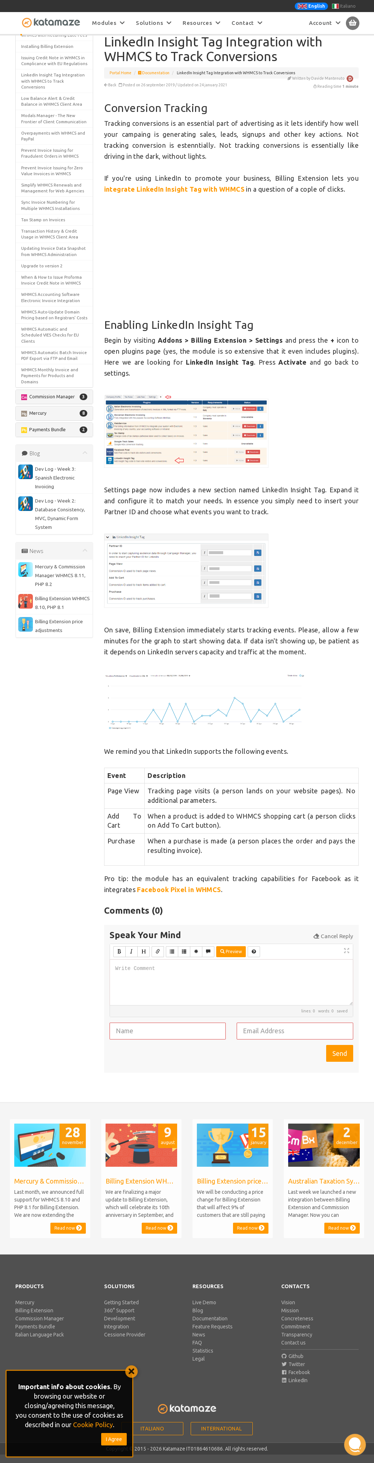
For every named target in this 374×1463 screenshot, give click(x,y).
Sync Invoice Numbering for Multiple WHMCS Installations (50, 584)
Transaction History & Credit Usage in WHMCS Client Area (49, 613)
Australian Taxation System (48, 147)
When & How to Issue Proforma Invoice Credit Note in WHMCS (51, 659)
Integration (116, 1335)
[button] (54, 101)
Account (325, 23)
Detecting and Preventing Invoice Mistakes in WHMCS (48, 324)
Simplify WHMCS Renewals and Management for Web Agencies (52, 566)
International (221, 1437)
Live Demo (204, 1311)
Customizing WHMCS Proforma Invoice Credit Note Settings (50, 306)
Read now (68, 1236)
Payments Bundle (35, 1335)
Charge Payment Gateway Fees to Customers (52, 243)
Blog (197, 1319)
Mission (290, 1319)
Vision (288, 1311)
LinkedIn (294, 1389)
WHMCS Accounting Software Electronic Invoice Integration (50, 676)
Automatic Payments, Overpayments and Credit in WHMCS (49, 165)
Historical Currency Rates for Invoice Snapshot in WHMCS (49, 387)
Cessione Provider (124, 1343)
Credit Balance (36, 274)
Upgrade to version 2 (41, 644)
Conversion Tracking (46, 64)
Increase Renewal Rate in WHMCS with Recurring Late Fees (54, 404)
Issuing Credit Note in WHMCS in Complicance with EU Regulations (53, 436)
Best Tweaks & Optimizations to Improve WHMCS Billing (52, 185)
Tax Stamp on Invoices (43, 598)
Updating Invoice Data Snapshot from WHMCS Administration (53, 630)
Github (292, 1365)
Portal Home (120, 81)
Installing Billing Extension (47, 419)
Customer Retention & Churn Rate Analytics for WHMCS (49, 289)
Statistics (202, 1359)
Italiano (344, 6)
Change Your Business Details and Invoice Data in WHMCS (50, 226)
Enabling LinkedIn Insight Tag (53, 78)
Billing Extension (34, 1319)
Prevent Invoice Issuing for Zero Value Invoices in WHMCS (52, 549)
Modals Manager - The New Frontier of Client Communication (54, 497)
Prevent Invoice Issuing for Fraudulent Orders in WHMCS (50, 532)
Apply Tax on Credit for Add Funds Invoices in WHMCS (48, 133)
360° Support (119, 1319)
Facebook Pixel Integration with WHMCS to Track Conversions (52, 352)
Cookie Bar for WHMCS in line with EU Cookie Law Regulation (52, 260)
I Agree (114, 1439)
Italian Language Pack (39, 1343)
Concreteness (297, 1327)
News (198, 1343)
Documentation (153, 81)
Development (119, 1327)
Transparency (296, 1343)
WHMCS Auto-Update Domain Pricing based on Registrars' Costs (50, 696)
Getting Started (121, 1311)
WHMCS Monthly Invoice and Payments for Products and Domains (49, 760)
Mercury (24, 1311)
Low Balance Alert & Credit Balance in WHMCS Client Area (51, 480)
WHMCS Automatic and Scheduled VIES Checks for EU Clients (50, 720)
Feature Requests (212, 1335)
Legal (198, 1367)
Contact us (293, 1351)
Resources (202, 23)
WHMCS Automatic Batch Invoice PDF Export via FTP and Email (54, 740)
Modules (108, 23)
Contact (247, 23)
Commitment (295, 1335)
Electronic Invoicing (40, 338)
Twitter (293, 1373)
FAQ (197, 1351)
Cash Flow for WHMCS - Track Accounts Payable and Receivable (49, 206)
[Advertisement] (231, 265)
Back (110, 93)
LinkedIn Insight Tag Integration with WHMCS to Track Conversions (53, 460)
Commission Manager (39, 1327)
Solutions (154, 23)
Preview (231, 960)
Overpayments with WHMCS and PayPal (53, 514)
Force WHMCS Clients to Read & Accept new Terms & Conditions (52, 370)
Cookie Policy (93, 1424)
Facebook (295, 1381)
